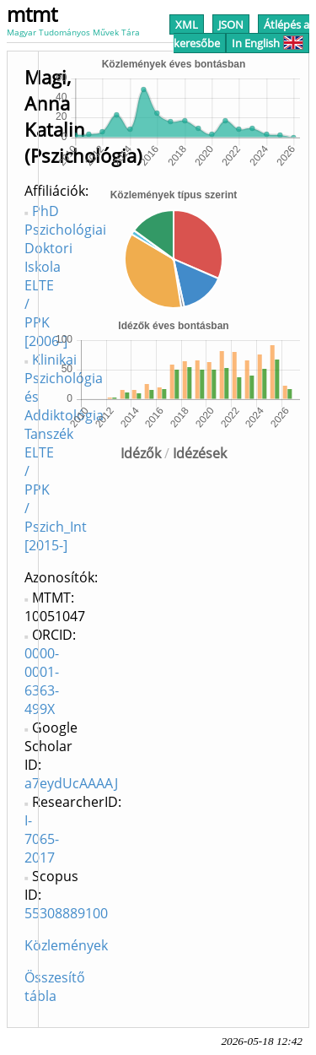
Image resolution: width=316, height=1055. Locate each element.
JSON (231, 24)
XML (186, 24)
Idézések (200, 453)
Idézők (141, 453)
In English (267, 43)
